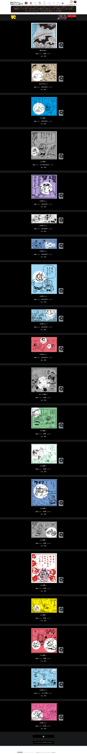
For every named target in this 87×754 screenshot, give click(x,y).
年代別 (71, 18)
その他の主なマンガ (64, 6)
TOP (11, 13)
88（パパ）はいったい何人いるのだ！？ (32, 10)
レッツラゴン (49, 6)
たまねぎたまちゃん (56, 6)
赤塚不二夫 (58, 4)
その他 (44, 53)
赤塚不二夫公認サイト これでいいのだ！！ (16, 3)
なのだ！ (26, 4)
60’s (45, 89)
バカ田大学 (31, 4)
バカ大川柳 (35, 4)
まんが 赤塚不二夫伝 (40, 8)
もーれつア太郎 (42, 6)
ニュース (53, 4)
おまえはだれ (44, 87)
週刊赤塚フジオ (17, 8)
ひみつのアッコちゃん (29, 6)
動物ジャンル (72, 16)
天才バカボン (36, 6)
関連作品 (62, 4)
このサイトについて (26, 752)
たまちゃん (40, 4)
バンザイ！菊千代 (24, 8)
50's (45, 56)
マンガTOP (16, 6)
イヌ (41, 164)
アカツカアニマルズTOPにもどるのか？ (43, 742)
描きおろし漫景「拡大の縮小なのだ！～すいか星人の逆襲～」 (51, 10)
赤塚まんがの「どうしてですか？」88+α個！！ (65, 8)
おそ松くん (21, 6)
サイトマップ (33, 752)
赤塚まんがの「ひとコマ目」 (51, 8)
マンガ (44, 4)
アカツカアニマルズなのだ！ (23, 13)
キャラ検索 (49, 4)
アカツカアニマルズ (32, 8)
